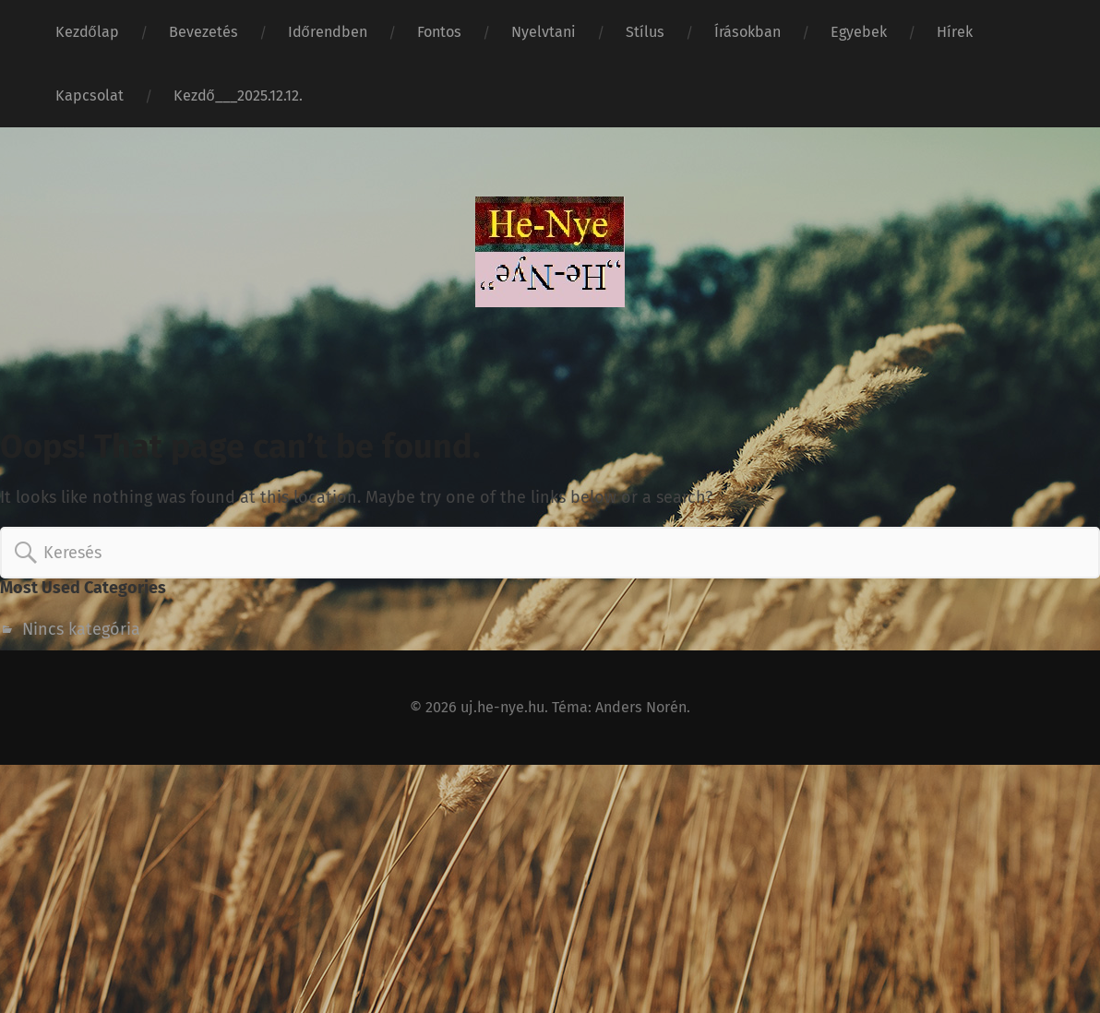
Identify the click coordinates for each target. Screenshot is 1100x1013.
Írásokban (747, 32)
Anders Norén (641, 707)
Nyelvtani (543, 32)
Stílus (645, 32)
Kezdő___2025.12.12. (238, 95)
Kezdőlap (87, 32)
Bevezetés (203, 32)
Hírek (955, 32)
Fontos (439, 32)
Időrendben (327, 32)
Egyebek (859, 32)
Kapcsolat (89, 95)
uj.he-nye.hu (502, 707)
